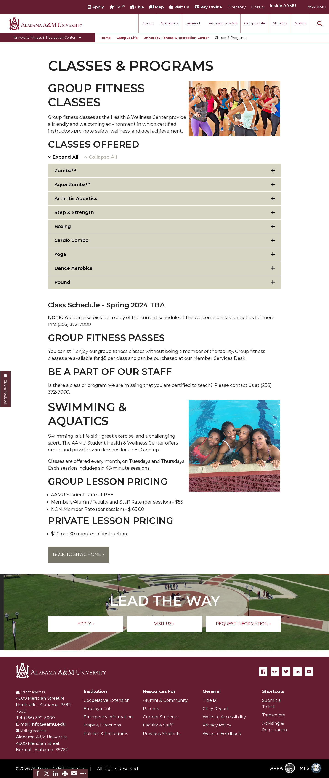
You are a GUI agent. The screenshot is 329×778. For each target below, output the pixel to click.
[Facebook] (263, 671)
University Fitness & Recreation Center (176, 38)
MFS (310, 768)
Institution (95, 691)
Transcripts (273, 715)
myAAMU (317, 7)
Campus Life (254, 23)
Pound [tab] (62, 282)
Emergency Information (108, 716)
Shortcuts (273, 691)
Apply (96, 7)
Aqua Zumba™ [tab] (72, 184)
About (147, 23)
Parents (151, 708)
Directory (236, 7)
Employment (97, 708)
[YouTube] (309, 671)
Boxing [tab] (62, 226)
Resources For (159, 691)
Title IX (210, 700)
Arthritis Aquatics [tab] (75, 198)
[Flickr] (275, 671)
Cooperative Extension (107, 700)
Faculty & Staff (157, 725)
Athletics (280, 23)
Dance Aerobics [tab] (73, 268)
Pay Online (208, 7)
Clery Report (215, 708)
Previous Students (161, 733)
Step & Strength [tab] (74, 212)
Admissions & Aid (223, 23)
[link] (37, 773)
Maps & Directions (102, 725)
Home (106, 38)
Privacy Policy (217, 725)
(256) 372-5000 (39, 717)
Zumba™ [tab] (65, 170)
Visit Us (179, 7)
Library (257, 7)
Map (156, 7)
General (211, 691)
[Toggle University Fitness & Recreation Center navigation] (47, 37)
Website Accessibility (224, 716)
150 (117, 6)
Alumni (300, 23)
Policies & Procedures (106, 733)
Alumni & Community (165, 700)
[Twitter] (286, 671)
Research (193, 23)
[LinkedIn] (297, 671)
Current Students (160, 716)
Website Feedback (222, 733)
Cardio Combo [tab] (71, 240)
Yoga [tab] (60, 254)
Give (137, 7)
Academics (169, 23)
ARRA (282, 768)
